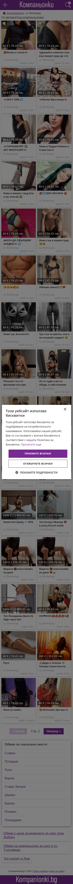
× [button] (64, 409)
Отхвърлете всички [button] (38, 463)
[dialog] (36, 442)
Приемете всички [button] (38, 453)
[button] (36, 472)
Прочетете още (31, 444)
